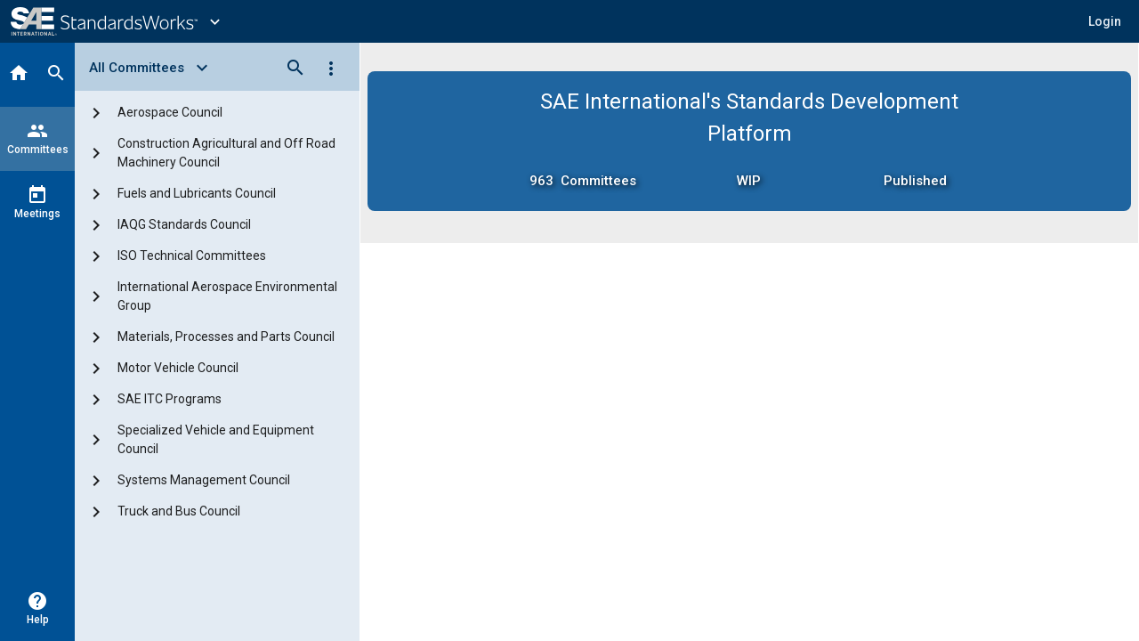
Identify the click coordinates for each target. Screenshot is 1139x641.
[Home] (18, 75)
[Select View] (154, 67)
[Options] (331, 67)
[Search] (56, 75)
